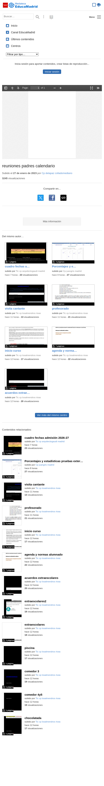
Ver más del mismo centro (52, 415)
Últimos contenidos (22, 39)
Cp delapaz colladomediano (57, 173)
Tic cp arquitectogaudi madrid (30, 271)
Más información (52, 221)
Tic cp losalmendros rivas (28, 313)
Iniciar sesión (52, 71)
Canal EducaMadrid (23, 32)
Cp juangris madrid (72, 271)
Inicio (14, 25)
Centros (16, 45)
